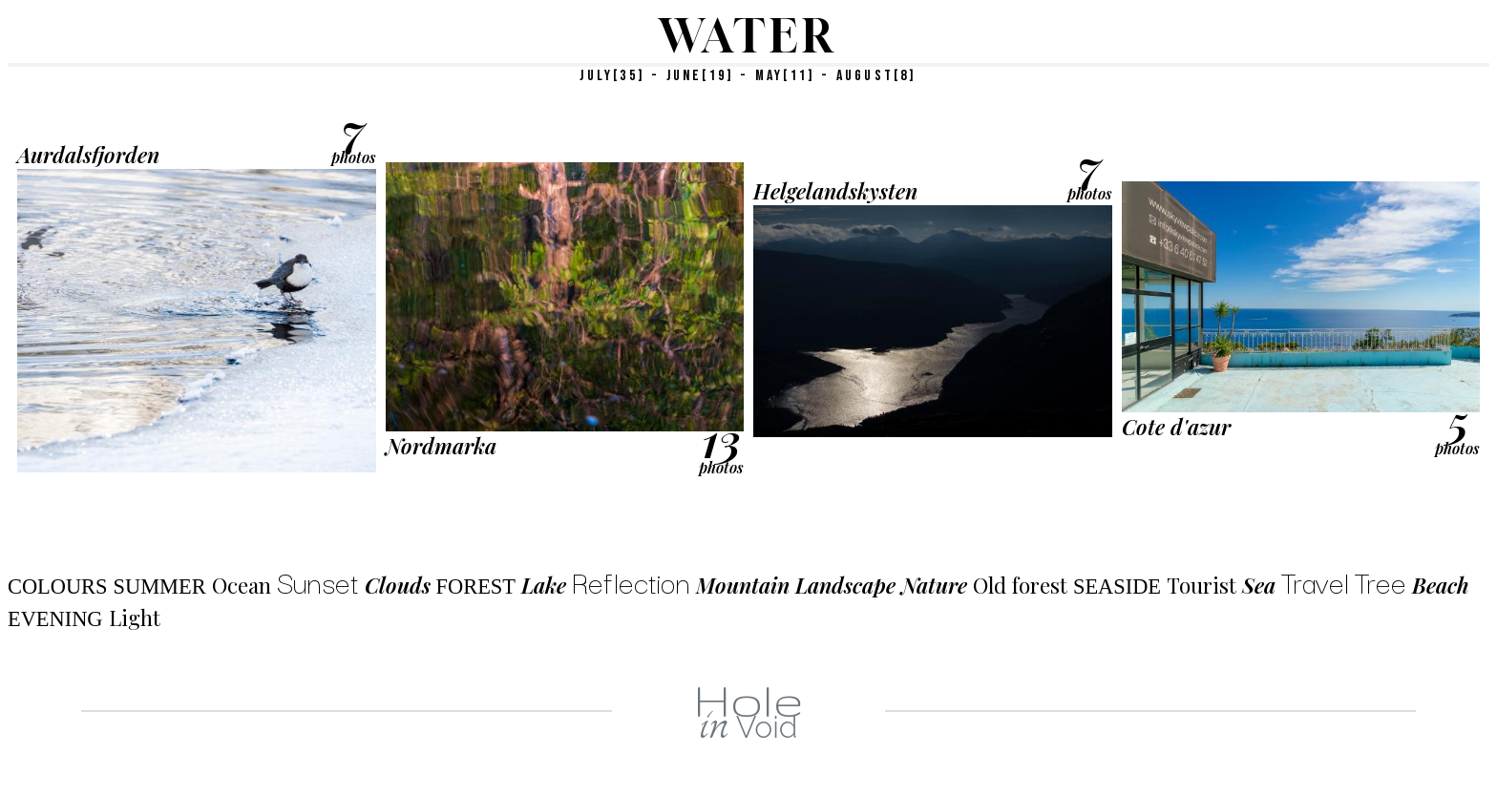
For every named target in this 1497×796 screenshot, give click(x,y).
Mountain (743, 585)
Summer (160, 586)
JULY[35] (612, 76)
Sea (1259, 585)
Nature (934, 585)
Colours (58, 586)
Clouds (398, 585)
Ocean (241, 585)
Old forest (1020, 585)
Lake (543, 585)
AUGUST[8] (876, 76)
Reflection (631, 580)
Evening (55, 619)
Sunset (318, 580)
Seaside (1117, 586)
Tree (1380, 580)
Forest (476, 586)
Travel (1315, 580)
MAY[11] (785, 76)
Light (134, 617)
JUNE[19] (700, 76)
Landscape (845, 585)
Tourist (1201, 585)
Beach (1440, 585)
